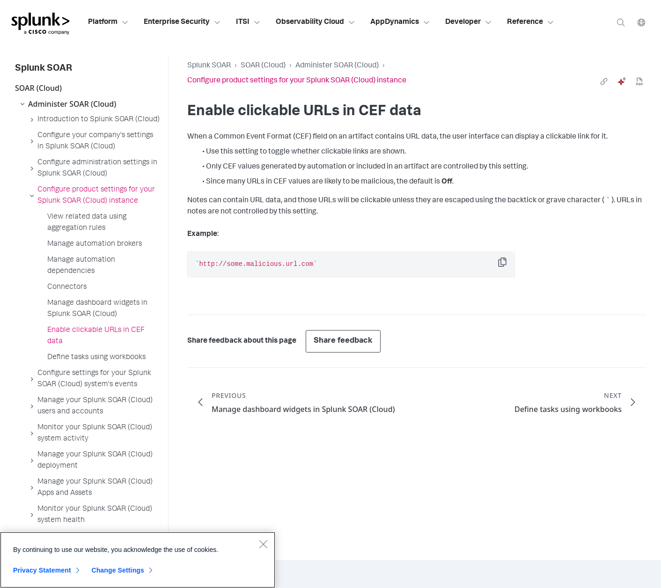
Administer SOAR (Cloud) (337, 66)
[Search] (620, 22)
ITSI (248, 22)
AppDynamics (400, 22)
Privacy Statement (42, 570)
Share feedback (343, 341)
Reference (530, 22)
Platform (108, 22)
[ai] (621, 81)
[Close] (263, 544)
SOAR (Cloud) (263, 66)
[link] (603, 81)
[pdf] (639, 81)
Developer (468, 22)
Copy (509, 265)
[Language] (641, 22)
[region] (137, 560)
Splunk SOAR (209, 66)
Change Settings (117, 570)
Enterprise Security (182, 22)
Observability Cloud (315, 22)
